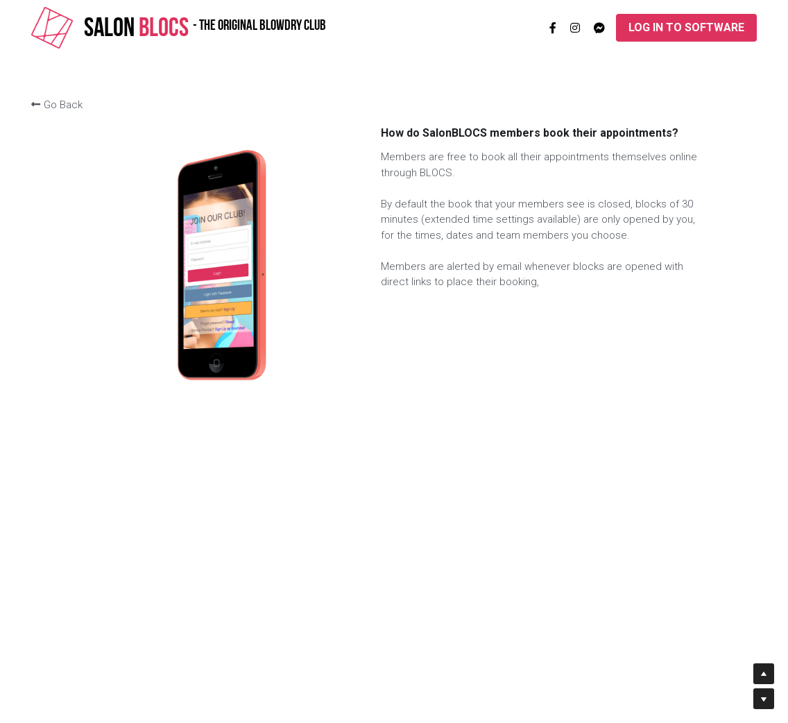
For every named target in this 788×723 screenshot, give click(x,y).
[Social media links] (552, 27)
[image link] (52, 27)
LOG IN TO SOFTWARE (686, 27)
